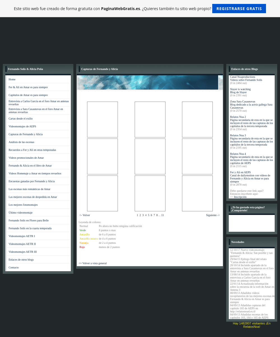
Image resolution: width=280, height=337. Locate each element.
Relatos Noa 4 (238, 153)
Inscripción (240, 196)
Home (12, 79)
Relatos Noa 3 (238, 135)
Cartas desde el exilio (21, 118)
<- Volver (85, 215)
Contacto (14, 267)
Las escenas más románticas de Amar (29, 189)
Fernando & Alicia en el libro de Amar (30, 165)
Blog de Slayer (238, 92)
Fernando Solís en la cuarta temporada (30, 228)
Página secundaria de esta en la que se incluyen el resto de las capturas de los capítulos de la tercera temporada (251, 123)
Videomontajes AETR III (23, 251)
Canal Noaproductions (242, 76)
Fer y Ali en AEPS (240, 172)
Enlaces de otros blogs (21, 259)
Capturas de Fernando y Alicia (26, 134)
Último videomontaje (20, 212)
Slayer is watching (240, 89)
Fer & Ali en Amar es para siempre (28, 87)
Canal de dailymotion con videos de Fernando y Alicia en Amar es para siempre (250, 178)
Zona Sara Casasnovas (242, 101)
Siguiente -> (213, 215)
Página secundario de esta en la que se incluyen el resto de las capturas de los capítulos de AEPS (251, 160)
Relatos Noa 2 (238, 116)
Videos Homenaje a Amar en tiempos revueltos (35, 173)
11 (162, 215)
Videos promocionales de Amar (26, 157)
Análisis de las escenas (21, 142)
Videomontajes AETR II (22, 243)
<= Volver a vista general (93, 263)
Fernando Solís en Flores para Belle (29, 220)
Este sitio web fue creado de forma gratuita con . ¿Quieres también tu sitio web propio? (140, 8)
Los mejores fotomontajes (23, 204)
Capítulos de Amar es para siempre (28, 95)
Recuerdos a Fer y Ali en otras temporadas (32, 149)
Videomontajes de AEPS (22, 126)
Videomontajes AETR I (22, 236)
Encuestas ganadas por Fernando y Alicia (32, 181)
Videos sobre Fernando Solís (246, 79)
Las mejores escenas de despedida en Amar (33, 196)
